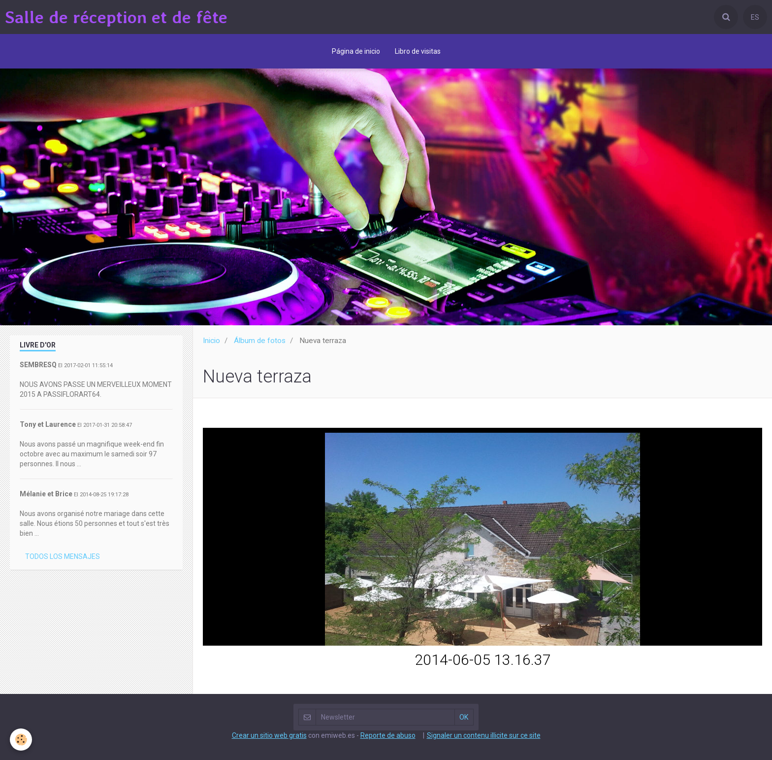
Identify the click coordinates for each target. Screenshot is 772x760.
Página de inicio (356, 51)
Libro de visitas (418, 51)
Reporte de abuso (388, 735)
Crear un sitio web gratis (269, 735)
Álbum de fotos (260, 340)
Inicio (211, 340)
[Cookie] (21, 739)
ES (755, 17)
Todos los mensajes (62, 556)
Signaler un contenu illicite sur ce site (484, 735)
